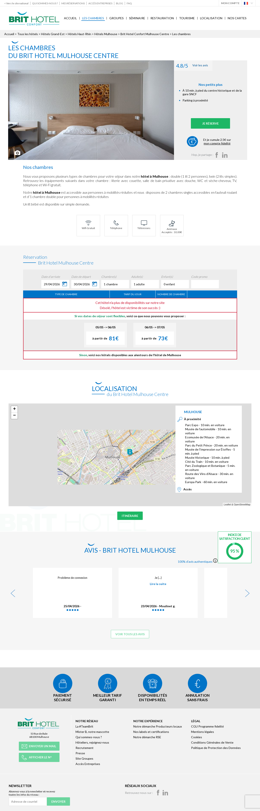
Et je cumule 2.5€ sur (222, 141)
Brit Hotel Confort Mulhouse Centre (144, 34)
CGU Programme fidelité (207, 725)
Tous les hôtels (27, 34)
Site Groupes (84, 757)
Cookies (196, 736)
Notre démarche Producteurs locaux (157, 725)
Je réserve (215, 123)
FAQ (129, 3)
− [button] (14, 415)
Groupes (116, 18)
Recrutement (85, 747)
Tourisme (187, 18)
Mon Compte (230, 3)
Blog (119, 3)
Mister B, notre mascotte (92, 731)
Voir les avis (197, 65)
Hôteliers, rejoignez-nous (92, 741)
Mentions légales (202, 731)
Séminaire (137, 18)
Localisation (211, 18)
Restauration (162, 18)
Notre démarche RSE (147, 736)
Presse (80, 752)
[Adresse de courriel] (28, 800)
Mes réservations (73, 3)
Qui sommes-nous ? (45, 3)
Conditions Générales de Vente (212, 741)
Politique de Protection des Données (216, 747)
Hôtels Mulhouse (105, 34)
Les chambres (93, 18)
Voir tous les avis (130, 634)
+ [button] (14, 409)
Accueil (70, 18)
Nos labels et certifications (151, 731)
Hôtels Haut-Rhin (79, 34)
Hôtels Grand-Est (53, 34)
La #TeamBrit (84, 725)
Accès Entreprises (100, 3)
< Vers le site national (16, 3)
